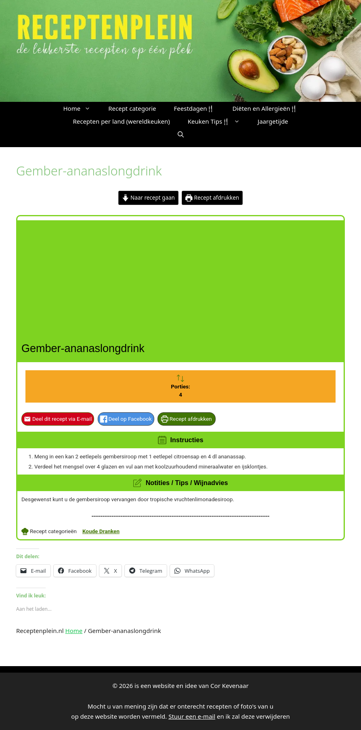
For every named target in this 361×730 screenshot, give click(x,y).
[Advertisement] (181, 276)
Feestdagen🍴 (194, 108)
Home (81, 108)
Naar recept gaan (148, 197)
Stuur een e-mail (191, 716)
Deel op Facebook (126, 419)
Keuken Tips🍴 (218, 121)
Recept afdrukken (212, 197)
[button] (181, 134)
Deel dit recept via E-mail (58, 419)
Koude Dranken (101, 531)
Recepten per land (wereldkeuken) (121, 121)
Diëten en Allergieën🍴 (265, 108)
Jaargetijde (273, 121)
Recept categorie (132, 108)
